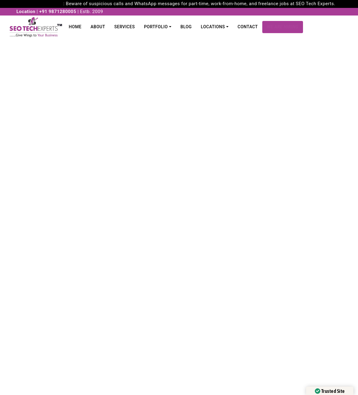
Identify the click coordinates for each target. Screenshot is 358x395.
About (98, 26)
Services (124, 26)
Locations (213, 26)
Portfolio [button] (156, 26)
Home (75, 26)
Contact (248, 26)
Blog (186, 26)
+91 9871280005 (57, 11)
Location (25, 11)
